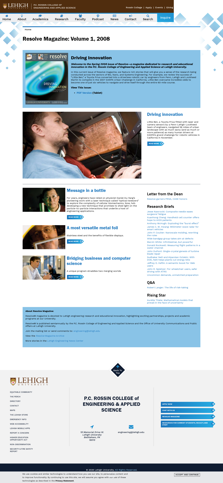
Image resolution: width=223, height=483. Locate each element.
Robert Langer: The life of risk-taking (167, 287)
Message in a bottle (86, 190)
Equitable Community (21, 392)
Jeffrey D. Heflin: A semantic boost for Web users (171, 264)
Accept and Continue (187, 475)
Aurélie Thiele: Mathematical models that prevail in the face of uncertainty (170, 301)
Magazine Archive (50, 335)
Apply (198, 7)
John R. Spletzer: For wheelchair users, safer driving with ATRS (172, 270)
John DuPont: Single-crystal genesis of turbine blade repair (173, 252)
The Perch (15, 397)
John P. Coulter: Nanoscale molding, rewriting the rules (172, 234)
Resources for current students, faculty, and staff (185, 424)
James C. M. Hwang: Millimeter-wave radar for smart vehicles (173, 228)
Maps (12, 410)
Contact (14, 406)
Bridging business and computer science (99, 260)
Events (208, 7)
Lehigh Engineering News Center (65, 340)
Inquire (194, 17)
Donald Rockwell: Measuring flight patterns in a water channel (173, 246)
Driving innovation (165, 114)
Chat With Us (168, 410)
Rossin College (183, 7)
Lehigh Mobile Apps (20, 428)
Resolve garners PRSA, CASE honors (167, 199)
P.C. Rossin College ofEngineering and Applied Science (55, 6)
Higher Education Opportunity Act (19, 438)
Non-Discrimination (20, 444)
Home (28, 29)
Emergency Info (18, 419)
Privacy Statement (64, 481)
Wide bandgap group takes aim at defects (170, 238)
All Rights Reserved (126, 470)
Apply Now (167, 404)
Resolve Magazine (171, 417)
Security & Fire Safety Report (21, 450)
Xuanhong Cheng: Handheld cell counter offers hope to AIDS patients (173, 218)
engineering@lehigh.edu (87, 331)
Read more (154, 144)
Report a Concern (19, 433)
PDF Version (84, 92)
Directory (15, 401)
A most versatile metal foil (92, 227)
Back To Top (117, 371)
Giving (218, 7)
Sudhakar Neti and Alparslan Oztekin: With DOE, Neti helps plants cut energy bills (171, 258)
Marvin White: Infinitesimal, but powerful (170, 242)
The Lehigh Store (19, 415)
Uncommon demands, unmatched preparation (173, 275)
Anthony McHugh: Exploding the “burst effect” (173, 223)
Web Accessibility (19, 424)
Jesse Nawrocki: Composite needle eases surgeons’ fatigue (170, 212)
